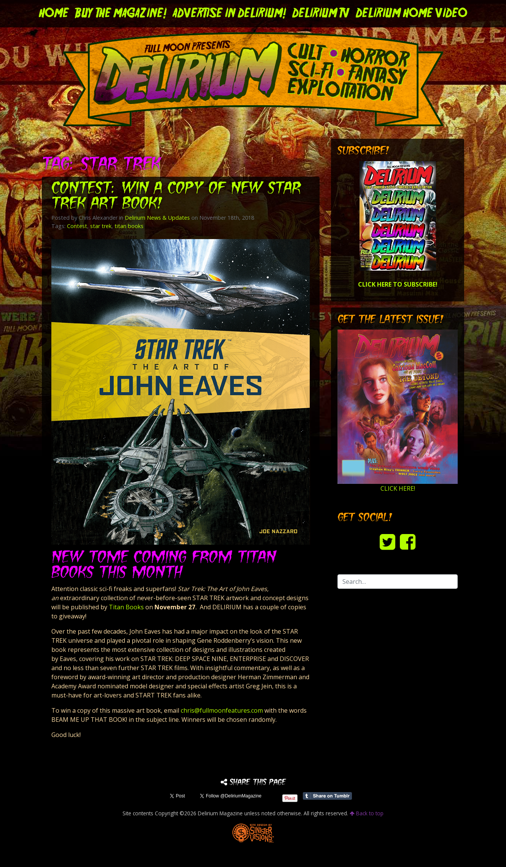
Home (54, 14)
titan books (129, 226)
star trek (100, 226)
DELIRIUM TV (321, 14)
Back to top (366, 813)
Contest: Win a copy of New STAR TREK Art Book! (176, 196)
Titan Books (126, 607)
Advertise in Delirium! (229, 14)
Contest (77, 226)
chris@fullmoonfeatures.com (222, 710)
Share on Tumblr (327, 796)
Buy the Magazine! (121, 14)
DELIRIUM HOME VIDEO (411, 14)
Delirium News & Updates (157, 217)
